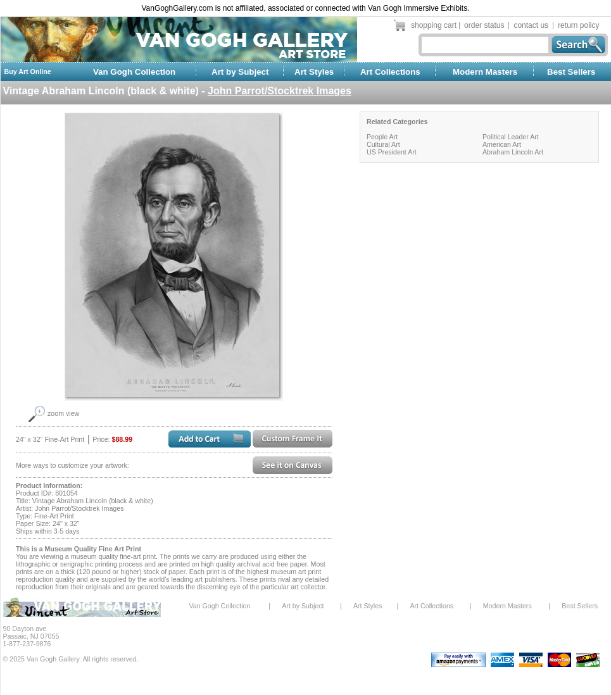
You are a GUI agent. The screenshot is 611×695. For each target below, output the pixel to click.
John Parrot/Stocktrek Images (279, 90)
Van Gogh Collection (134, 72)
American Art (501, 144)
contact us (530, 25)
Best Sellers (571, 72)
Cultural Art (383, 144)
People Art (382, 137)
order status (484, 25)
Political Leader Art (510, 137)
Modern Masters (485, 72)
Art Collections (390, 72)
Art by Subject (239, 72)
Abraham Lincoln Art (512, 152)
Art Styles (314, 72)
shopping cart (434, 25)
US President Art (392, 152)
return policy (578, 25)
